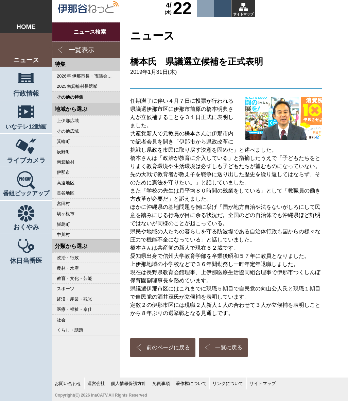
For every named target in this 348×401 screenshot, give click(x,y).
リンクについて (227, 383)
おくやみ (26, 227)
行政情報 (26, 93)
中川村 (63, 234)
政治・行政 (68, 257)
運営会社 (96, 383)
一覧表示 (81, 49)
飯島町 (63, 224)
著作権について (191, 383)
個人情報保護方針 (128, 383)
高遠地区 (65, 182)
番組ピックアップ (26, 193)
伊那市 (63, 172)
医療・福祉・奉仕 (74, 309)
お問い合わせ (68, 383)
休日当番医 (26, 260)
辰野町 (63, 151)
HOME (26, 26)
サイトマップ (243, 14)
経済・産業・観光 (74, 299)
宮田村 (63, 203)
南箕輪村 (65, 162)
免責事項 (161, 383)
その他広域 (68, 131)
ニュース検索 (89, 32)
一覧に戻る (228, 347)
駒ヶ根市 (65, 213)
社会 (61, 319)
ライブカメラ (26, 160)
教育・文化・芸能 (74, 278)
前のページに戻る (168, 347)
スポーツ (65, 288)
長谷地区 (65, 193)
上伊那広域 (68, 120)
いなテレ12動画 (25, 126)
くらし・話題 (70, 330)
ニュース (26, 60)
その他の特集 (70, 97)
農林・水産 (68, 268)
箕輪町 (63, 141)
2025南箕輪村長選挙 (77, 86)
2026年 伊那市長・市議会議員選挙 (88, 76)
